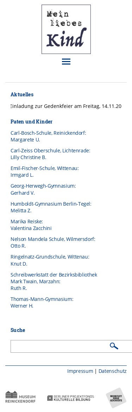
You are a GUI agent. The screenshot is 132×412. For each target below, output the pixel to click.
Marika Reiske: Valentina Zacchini (31, 224)
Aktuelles (22, 94)
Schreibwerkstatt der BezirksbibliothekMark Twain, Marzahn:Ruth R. (54, 281)
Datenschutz (113, 371)
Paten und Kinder (32, 121)
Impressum (80, 371)
